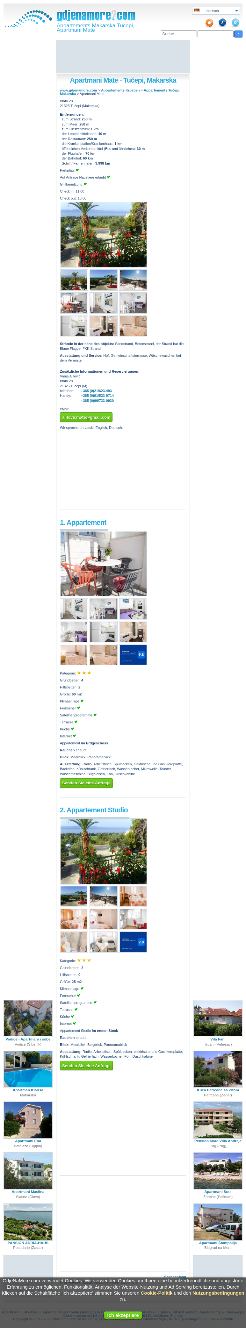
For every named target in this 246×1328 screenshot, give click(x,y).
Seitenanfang (175, 1277)
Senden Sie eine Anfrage (86, 783)
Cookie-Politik (156, 1293)
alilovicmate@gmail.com (86, 417)
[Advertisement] (123, 57)
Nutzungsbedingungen (218, 1293)
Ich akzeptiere (123, 1315)
